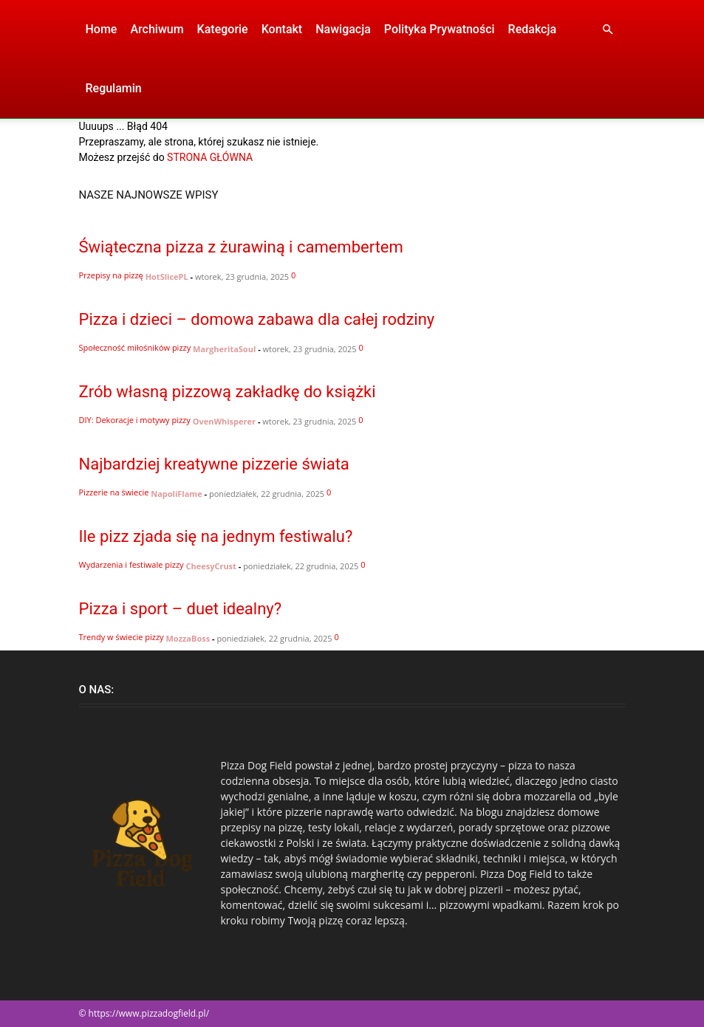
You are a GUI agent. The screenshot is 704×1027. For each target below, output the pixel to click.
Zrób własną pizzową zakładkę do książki (227, 391)
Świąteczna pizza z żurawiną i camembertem (241, 247)
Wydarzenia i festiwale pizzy (131, 564)
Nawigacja (343, 29)
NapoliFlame (176, 493)
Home (101, 29)
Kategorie (222, 29)
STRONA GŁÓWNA (210, 157)
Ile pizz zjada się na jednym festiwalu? (216, 536)
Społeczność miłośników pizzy (135, 347)
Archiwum (156, 29)
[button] (608, 30)
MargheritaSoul (224, 348)
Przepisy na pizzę (111, 275)
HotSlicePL (167, 276)
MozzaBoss (187, 638)
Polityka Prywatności (439, 29)
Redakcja (532, 29)
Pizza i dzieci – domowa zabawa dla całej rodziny (257, 319)
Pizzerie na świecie (114, 492)
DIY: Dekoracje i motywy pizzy (135, 419)
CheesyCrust (210, 565)
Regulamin (114, 88)
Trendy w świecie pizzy (121, 636)
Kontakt (282, 29)
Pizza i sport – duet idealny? (180, 609)
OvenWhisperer (224, 421)
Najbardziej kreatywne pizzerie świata (214, 464)
